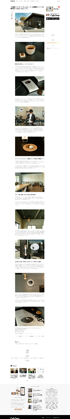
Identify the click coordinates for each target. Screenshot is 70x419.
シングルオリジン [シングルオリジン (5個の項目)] (54, 395)
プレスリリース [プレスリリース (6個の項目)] (47, 401)
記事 (27, 4)
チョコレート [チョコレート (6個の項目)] (55, 397)
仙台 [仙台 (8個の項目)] (46, 403)
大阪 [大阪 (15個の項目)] (57, 403)
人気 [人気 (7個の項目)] (57, 402)
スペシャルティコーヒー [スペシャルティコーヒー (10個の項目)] (49, 397)
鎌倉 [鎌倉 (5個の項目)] (52, 409)
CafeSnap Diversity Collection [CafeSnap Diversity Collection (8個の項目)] (52, 389)
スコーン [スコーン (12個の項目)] (54, 396)
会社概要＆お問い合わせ (56, 417)
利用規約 (43, 417)
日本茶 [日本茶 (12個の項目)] (52, 404)
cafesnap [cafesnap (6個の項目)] (51, 388)
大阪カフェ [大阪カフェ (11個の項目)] (49, 404)
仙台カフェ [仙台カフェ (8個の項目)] (50, 403)
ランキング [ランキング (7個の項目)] (56, 401)
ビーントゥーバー (32, 343)
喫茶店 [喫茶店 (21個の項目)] (54, 403)
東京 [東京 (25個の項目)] (55, 404)
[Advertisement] (53, 27)
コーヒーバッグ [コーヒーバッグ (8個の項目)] (49, 395)
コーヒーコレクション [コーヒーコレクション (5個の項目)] (49, 394)
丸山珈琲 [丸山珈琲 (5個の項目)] (47, 402)
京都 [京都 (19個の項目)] (50, 402)
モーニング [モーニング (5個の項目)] (52, 401)
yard (16, 343)
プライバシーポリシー (49, 417)
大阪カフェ (36, 343)
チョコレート (27, 343)
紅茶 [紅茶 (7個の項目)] (47, 408)
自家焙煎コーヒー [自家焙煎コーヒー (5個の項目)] (55, 408)
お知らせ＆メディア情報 (35, 393)
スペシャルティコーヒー (21, 343)
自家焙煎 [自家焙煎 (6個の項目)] (50, 408)
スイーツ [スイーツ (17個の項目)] (50, 396)
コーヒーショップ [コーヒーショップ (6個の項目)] (55, 394)
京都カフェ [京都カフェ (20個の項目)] (53, 402)
